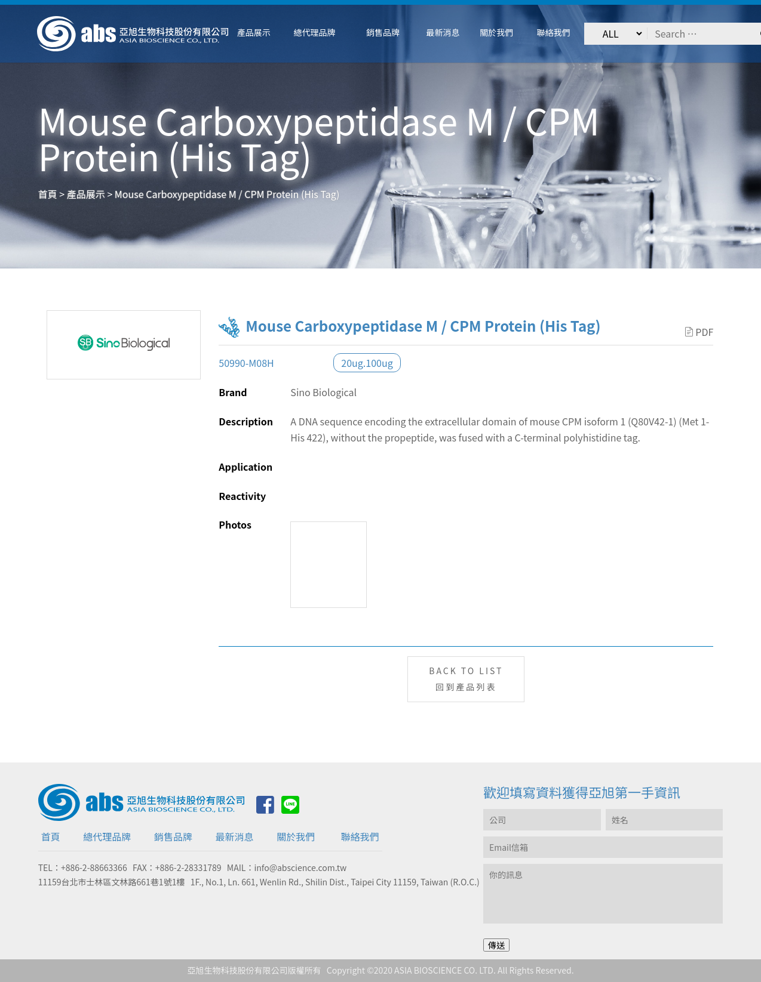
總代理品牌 (107, 836)
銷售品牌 (173, 836)
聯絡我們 (360, 836)
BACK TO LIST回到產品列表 (466, 679)
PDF (699, 332)
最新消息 (235, 836)
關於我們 (296, 836)
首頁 (50, 836)
